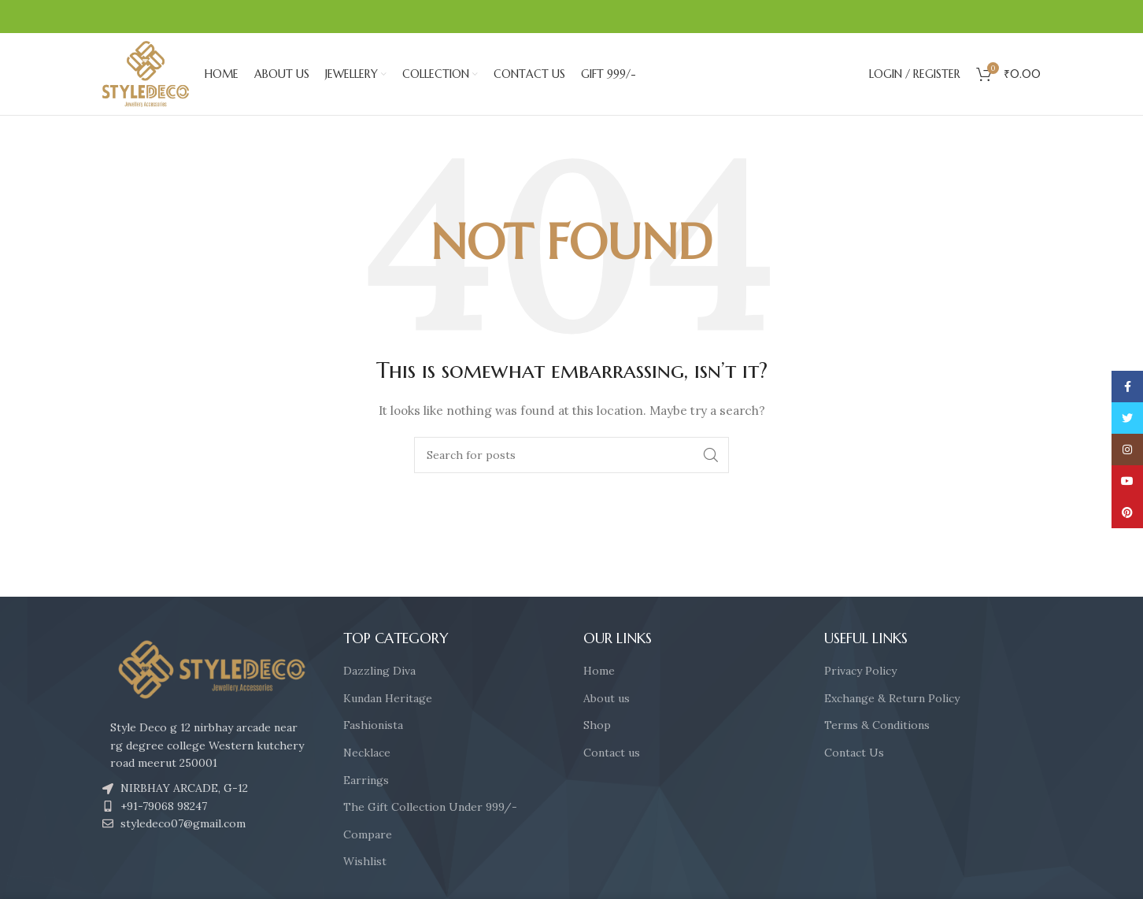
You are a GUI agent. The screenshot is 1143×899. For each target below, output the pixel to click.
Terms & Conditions (877, 725)
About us (606, 698)
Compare (367, 834)
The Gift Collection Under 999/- (430, 807)
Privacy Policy (860, 671)
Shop (597, 725)
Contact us (611, 752)
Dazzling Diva (379, 671)
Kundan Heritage (387, 698)
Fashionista (373, 725)
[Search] (571, 455)
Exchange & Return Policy (892, 698)
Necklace (366, 752)
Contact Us (854, 752)
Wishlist (365, 861)
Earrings (366, 780)
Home (599, 671)
